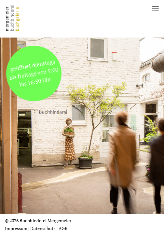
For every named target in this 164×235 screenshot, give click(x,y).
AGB (63, 228)
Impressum (16, 228)
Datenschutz (43, 228)
